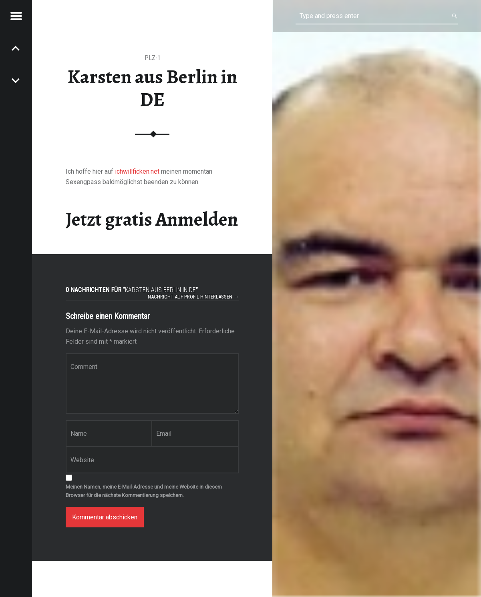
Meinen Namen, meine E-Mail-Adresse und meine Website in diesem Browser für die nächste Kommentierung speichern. (144, 491)
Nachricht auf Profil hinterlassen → (193, 297)
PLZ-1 (153, 58)
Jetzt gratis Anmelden (152, 219)
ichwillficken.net (137, 171)
